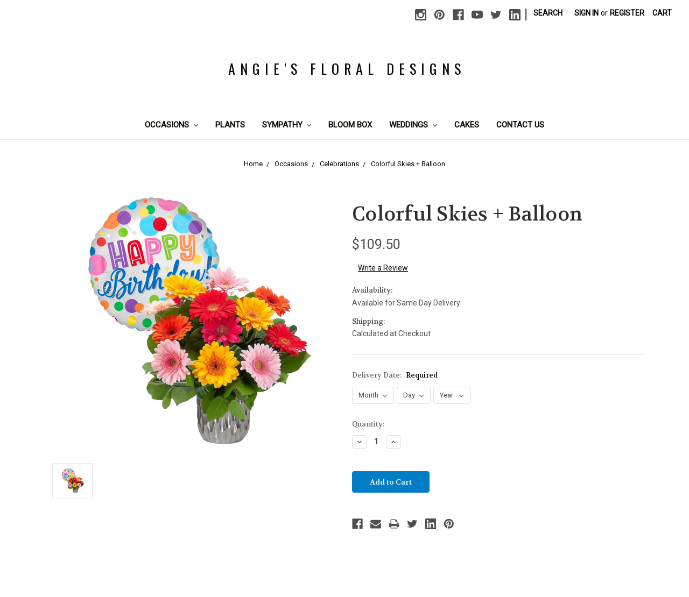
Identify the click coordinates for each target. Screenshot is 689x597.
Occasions (171, 125)
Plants (230, 125)
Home (253, 164)
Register (627, 13)
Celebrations (339, 164)
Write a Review (383, 268)
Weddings (413, 125)
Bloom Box (350, 125)
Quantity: (368, 424)
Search (548, 13)
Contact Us (520, 125)
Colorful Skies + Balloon (408, 164)
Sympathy (287, 125)
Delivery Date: (395, 375)
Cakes (466, 125)
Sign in (586, 13)
